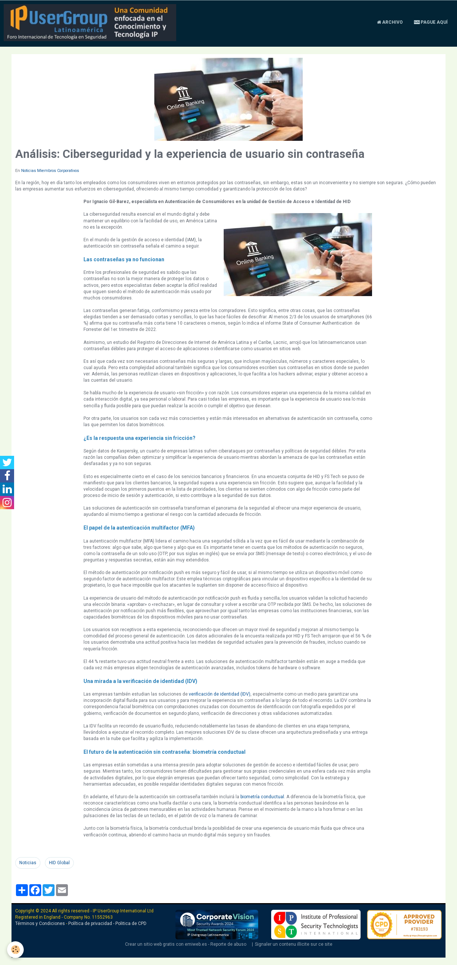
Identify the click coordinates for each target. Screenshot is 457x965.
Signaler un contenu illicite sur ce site (293, 944)
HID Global (59, 862)
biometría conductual (262, 796)
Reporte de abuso (228, 944)
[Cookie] (15, 949)
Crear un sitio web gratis (150, 944)
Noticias (27, 862)
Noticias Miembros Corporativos (50, 170)
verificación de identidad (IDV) (219, 694)
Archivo (390, 22)
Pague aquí (431, 22)
